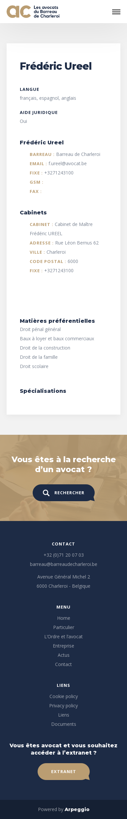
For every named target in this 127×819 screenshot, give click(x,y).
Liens (63, 715)
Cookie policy (63, 696)
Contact (63, 664)
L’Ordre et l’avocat (63, 636)
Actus (64, 655)
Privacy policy (63, 705)
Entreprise (63, 646)
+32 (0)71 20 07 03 (64, 555)
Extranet (63, 771)
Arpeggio (77, 809)
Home (63, 618)
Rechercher (63, 493)
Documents (63, 724)
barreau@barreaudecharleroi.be (63, 564)
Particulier (63, 627)
